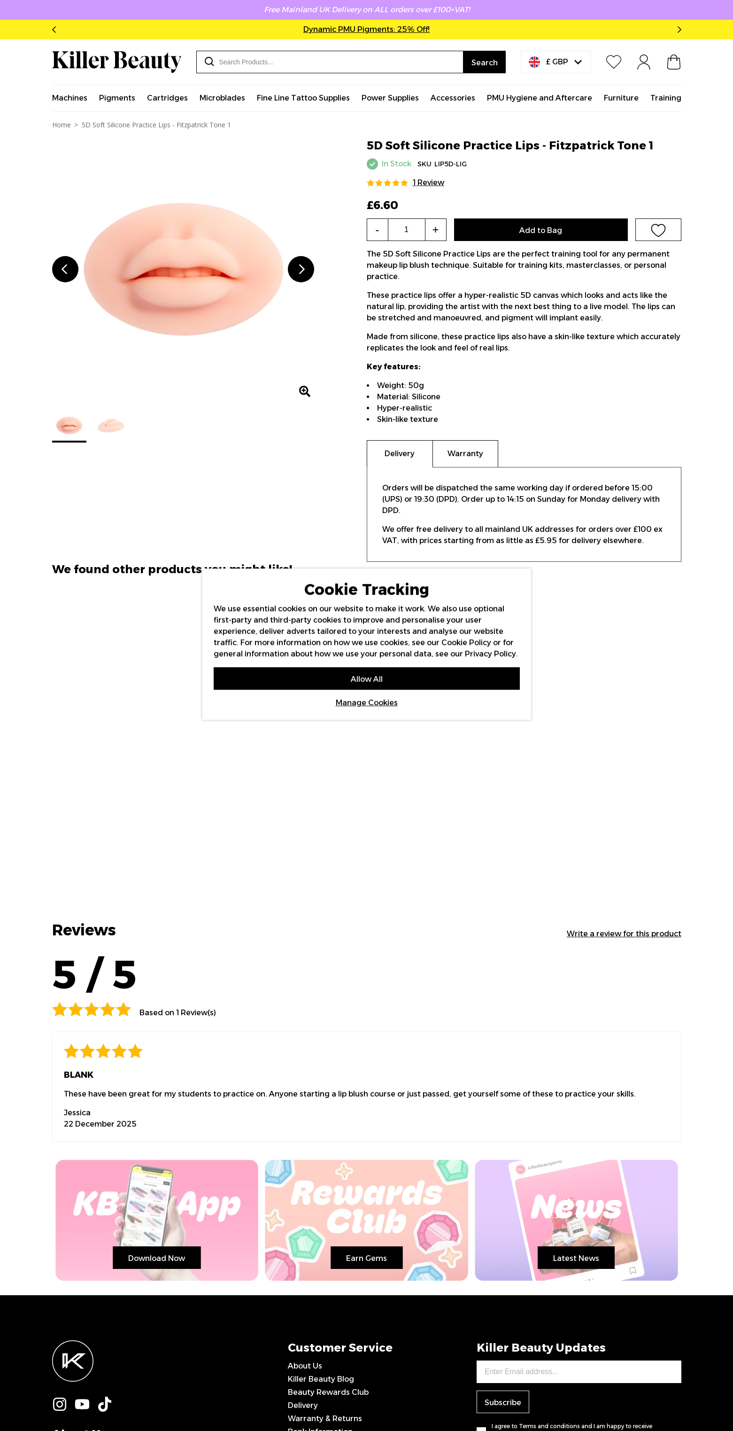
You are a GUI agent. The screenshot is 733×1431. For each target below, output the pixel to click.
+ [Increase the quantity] (435, 229)
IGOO (671, 1399)
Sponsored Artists (321, 1298)
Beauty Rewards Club (328, 1179)
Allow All (367, 678)
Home (61, 124)
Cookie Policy (466, 642)
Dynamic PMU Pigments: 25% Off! (366, 29)
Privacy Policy (313, 1272)
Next (677, 29)
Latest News (52, 1049)
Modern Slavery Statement (338, 1285)
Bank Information (320, 1219)
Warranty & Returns (325, 1206)
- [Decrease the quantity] (377, 229)
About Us (305, 1153)
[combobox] (329, 62)
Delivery (303, 1193)
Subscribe (503, 1190)
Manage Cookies (367, 702)
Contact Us (309, 1232)
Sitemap (303, 1311)
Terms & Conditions (324, 1258)
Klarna (300, 1245)
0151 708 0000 (317, 1324)
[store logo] (116, 62)
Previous (56, 29)
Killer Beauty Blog (321, 1166)
